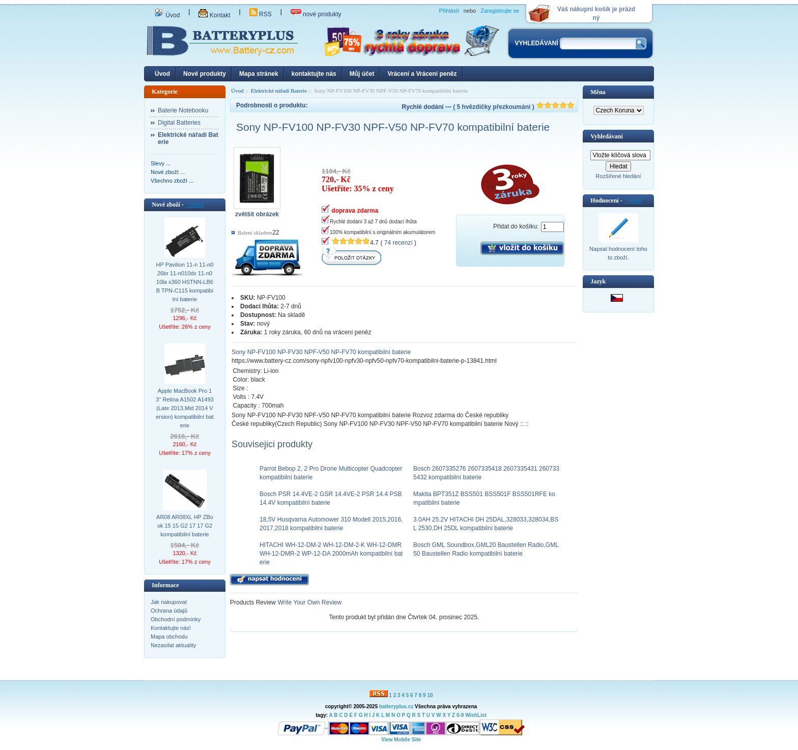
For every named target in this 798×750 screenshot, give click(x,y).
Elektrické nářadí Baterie (279, 91)
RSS (260, 14)
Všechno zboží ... (172, 181)
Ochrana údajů (169, 611)
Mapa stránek (258, 73)
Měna (597, 92)
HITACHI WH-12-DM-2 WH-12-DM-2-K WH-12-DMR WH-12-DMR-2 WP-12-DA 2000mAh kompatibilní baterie (331, 553)
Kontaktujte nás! (171, 628)
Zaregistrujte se (499, 11)
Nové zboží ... (168, 172)
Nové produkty (204, 73)
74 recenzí (398, 242)
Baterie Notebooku (183, 110)
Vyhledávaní (606, 136)
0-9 (460, 715)
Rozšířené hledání (618, 176)
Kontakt (214, 15)
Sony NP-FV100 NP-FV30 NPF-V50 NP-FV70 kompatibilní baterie (321, 352)
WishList (476, 715)
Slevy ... (160, 163)
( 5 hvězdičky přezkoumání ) (514, 106)
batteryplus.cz (396, 706)
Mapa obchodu (169, 636)
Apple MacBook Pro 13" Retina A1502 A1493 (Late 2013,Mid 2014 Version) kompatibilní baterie (185, 408)
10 (430, 695)
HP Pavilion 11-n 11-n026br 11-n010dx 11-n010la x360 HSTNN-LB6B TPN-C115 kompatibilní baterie (185, 282)
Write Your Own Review (308, 602)
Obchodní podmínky (176, 619)
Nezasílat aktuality (173, 645)
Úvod (167, 15)
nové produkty (316, 14)
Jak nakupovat (169, 602)
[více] (194, 204)
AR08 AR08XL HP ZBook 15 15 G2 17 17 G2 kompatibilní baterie (184, 525)
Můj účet (362, 73)
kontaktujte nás (314, 73)
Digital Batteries (179, 122)
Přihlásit (449, 11)
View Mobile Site (401, 739)
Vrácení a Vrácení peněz (422, 73)
